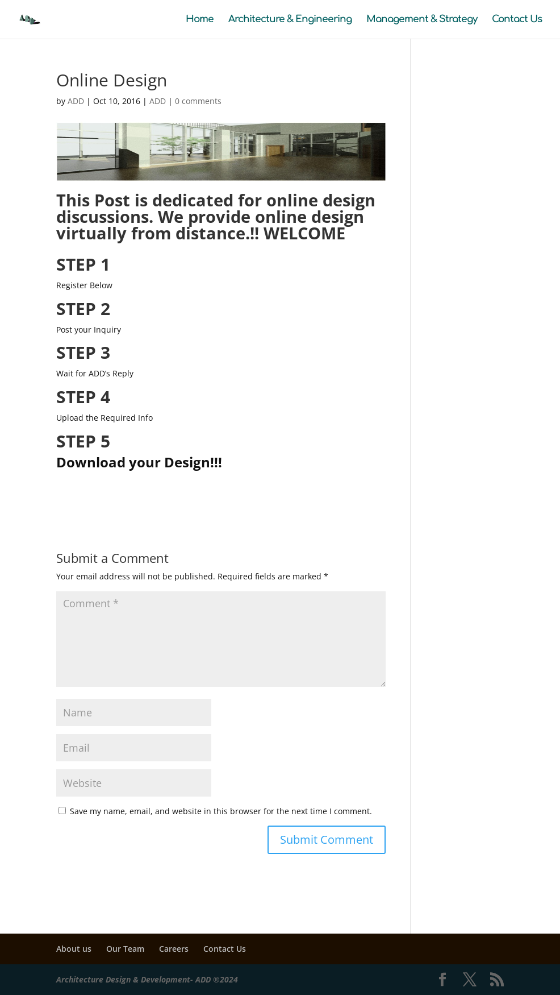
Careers (174, 948)
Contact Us (517, 19)
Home (200, 19)
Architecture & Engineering (290, 19)
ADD (76, 101)
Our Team (125, 948)
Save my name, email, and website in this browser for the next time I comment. (221, 811)
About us (73, 948)
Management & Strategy (421, 19)
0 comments (198, 101)
